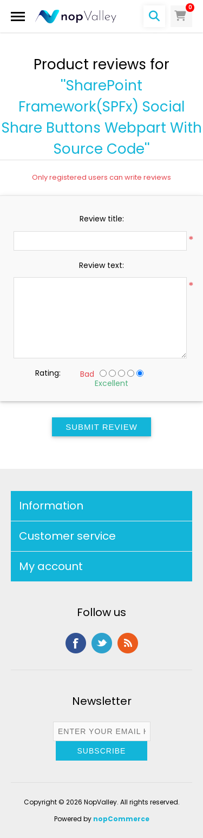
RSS (127, 643)
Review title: (102, 218)
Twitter (101, 643)
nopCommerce (121, 818)
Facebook (76, 643)
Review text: (101, 265)
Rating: (48, 373)
